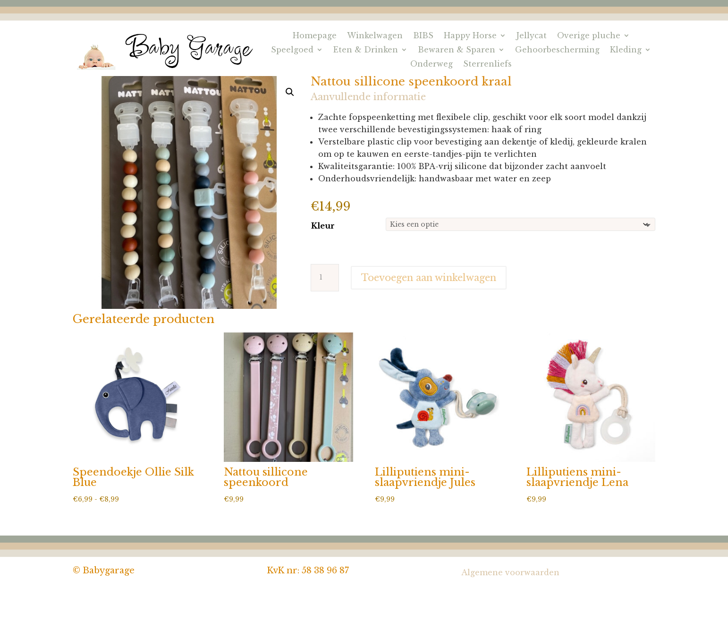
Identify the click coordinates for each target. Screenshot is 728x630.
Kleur (323, 225)
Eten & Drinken (365, 50)
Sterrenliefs (487, 64)
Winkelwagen (375, 36)
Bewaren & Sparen (456, 50)
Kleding (626, 50)
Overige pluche (588, 36)
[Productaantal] (325, 277)
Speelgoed (292, 50)
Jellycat (531, 36)
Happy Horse (470, 36)
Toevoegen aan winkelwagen (428, 277)
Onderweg (431, 64)
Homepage (315, 36)
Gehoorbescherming (557, 50)
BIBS (423, 36)
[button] (289, 92)
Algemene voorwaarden (510, 572)
